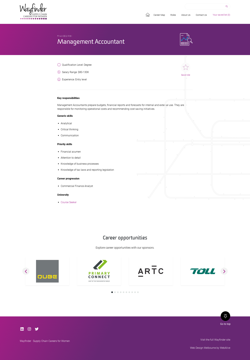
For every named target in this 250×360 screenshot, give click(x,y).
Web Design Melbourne (203, 347)
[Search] (227, 6)
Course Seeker (69, 202)
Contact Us (201, 15)
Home (148, 14)
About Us (185, 15)
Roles (173, 15)
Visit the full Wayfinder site (215, 339)
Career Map (159, 15)
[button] (25, 271)
